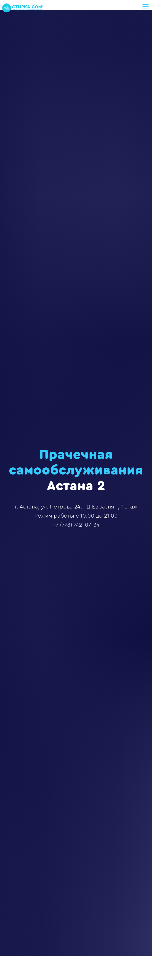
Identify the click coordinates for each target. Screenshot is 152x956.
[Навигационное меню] (145, 6)
